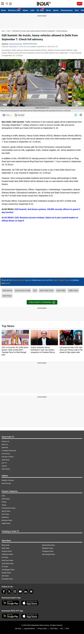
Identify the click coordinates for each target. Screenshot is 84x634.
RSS (67, 628)
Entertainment (67, 10)
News (3, 31)
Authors (4, 466)
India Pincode (6, 483)
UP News (5, 566)
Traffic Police (73, 290)
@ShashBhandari (31, 44)
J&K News (5, 576)
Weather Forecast (8, 480)
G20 (34, 290)
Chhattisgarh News (8, 570)
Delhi (8, 31)
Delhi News (5, 548)
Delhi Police (7, 296)
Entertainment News (8, 508)
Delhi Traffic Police (46, 290)
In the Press (6, 454)
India (32, 10)
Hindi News (5, 460)
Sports (56, 10)
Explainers (5, 517)
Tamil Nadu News (8, 563)
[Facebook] (4, 591)
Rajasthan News (47, 548)
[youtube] (20, 591)
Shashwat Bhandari (15, 44)
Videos (25, 10)
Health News (6, 523)
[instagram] (15, 591)
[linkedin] (26, 591)
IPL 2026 (40, 10)
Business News (7, 520)
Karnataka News (7, 579)
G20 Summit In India (22, 290)
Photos (4, 502)
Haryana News (7, 551)
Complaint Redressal (9, 450)
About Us (5, 444)
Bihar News (6, 545)
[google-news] (31, 591)
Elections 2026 (14, 10)
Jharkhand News (7, 554)
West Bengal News (48, 554)
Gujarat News (6, 573)
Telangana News (47, 551)
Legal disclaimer (29, 628)
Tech (77, 10)
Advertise (5, 447)
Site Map (18, 628)
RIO (61, 628)
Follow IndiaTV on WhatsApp (42, 302)
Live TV (4, 463)
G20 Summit (7, 290)
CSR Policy (54, 628)
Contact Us (5, 441)
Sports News (6, 511)
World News (6, 499)
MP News (5, 557)
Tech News (5, 514)
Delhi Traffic (61, 290)
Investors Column (8, 457)
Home (3, 10)
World (48, 10)
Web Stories (6, 469)
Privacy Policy (42, 628)
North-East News (7, 560)
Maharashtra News (48, 545)
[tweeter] (9, 591)
